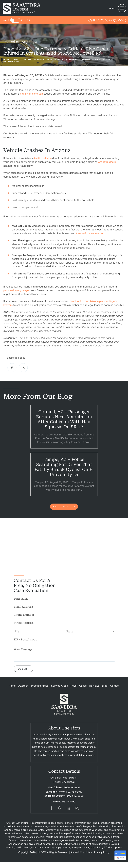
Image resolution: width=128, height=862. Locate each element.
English (5, 20)
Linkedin (23, 367)
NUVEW (42, 852)
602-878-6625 (115, 20)
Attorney (23, 685)
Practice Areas (39, 685)
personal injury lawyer (16, 290)
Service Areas (59, 685)
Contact (114, 685)
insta (77, 808)
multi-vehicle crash (31, 93)
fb (51, 808)
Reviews (94, 685)
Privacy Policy (102, 852)
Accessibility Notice (81, 852)
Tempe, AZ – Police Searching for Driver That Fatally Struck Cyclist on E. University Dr (64, 467)
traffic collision (43, 158)
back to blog (61, 506)
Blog (104, 685)
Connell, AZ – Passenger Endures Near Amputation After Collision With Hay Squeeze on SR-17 (64, 419)
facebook (12, 367)
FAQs (73, 685)
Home (12, 685)
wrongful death (107, 161)
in (68, 808)
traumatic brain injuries (89, 233)
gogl (60, 808)
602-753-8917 (74, 791)
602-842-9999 (75, 795)
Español (25, 20)
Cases (83, 685)
